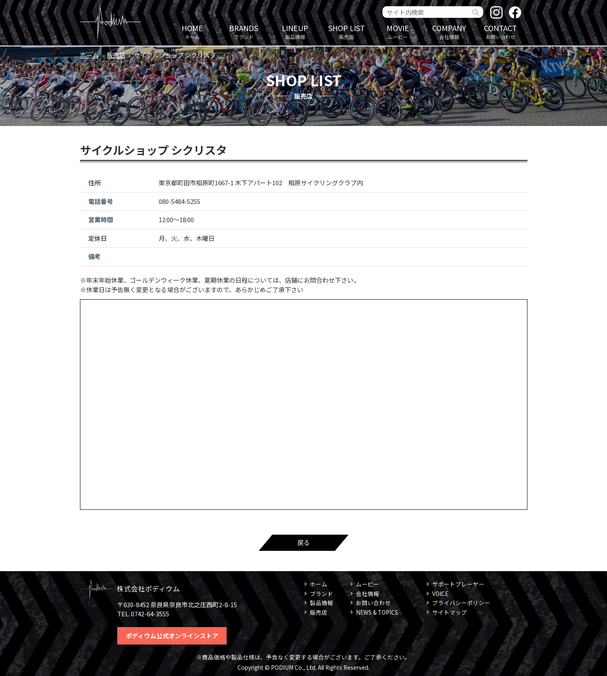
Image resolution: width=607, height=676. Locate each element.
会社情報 (449, 31)
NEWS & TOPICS (377, 612)
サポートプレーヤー (458, 584)
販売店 (346, 31)
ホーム (192, 31)
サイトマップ (449, 612)
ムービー (397, 31)
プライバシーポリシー (461, 602)
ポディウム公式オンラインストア (172, 635)
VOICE (440, 593)
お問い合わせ (500, 31)
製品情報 (295, 31)
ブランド (243, 31)
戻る (303, 542)
